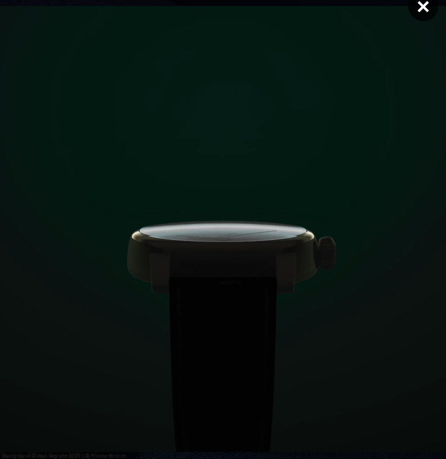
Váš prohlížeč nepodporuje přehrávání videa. (223, 229)
